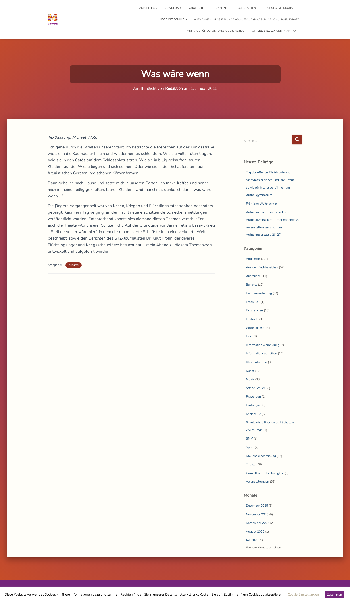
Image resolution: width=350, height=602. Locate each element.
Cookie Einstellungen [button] (303, 594)
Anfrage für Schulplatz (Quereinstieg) (216, 31)
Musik (250, 379)
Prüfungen (253, 405)
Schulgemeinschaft (282, 8)
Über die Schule (173, 19)
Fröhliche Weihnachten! (262, 204)
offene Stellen (256, 388)
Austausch (253, 276)
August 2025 (255, 531)
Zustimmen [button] (334, 595)
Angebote (198, 8)
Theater (74, 265)
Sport (250, 447)
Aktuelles (148, 8)
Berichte (251, 285)
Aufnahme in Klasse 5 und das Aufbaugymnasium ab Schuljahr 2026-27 (246, 19)
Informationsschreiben (261, 353)
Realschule (253, 414)
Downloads (173, 8)
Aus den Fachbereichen (262, 267)
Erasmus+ (253, 302)
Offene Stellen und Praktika (275, 31)
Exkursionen (254, 310)
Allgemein (253, 259)
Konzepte (222, 8)
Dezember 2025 (257, 506)
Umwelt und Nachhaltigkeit (265, 473)
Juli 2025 (252, 540)
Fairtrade (252, 319)
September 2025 (257, 523)
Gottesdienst (255, 328)
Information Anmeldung (262, 345)
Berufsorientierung (259, 293)
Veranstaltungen (257, 481)
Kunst (250, 371)
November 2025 (257, 514)
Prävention (253, 396)
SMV (249, 438)
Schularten (248, 8)
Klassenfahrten (256, 362)
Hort (249, 336)
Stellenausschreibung (261, 456)
